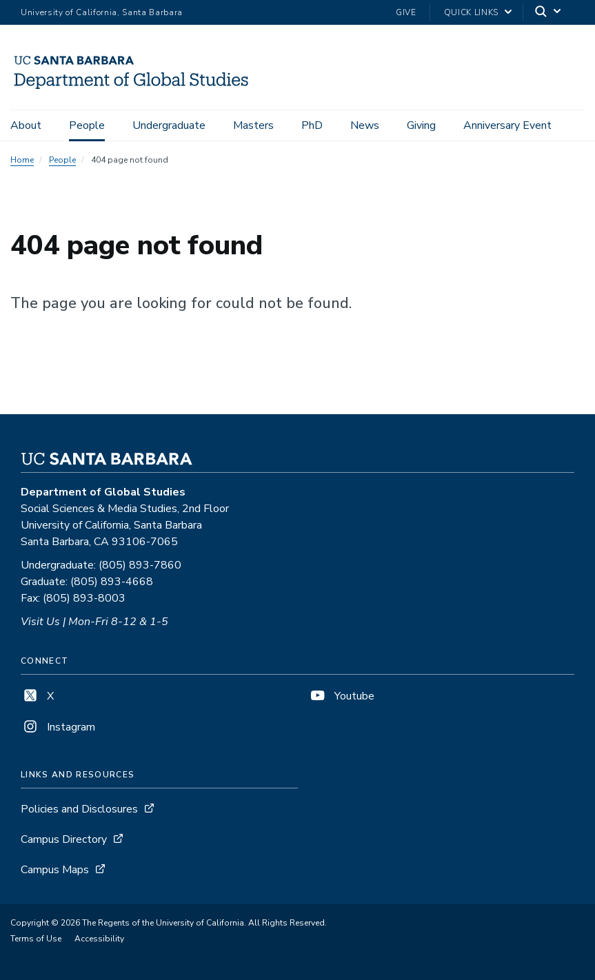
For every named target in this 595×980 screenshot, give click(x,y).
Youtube (341, 696)
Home (22, 159)
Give (406, 12)
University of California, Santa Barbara (102, 12)
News (364, 125)
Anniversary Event (507, 125)
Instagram (58, 727)
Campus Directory (64, 839)
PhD (312, 125)
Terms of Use (35, 938)
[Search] (548, 13)
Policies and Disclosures (79, 809)
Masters (253, 125)
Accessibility (99, 938)
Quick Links (471, 12)
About (25, 125)
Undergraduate (168, 125)
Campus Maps (55, 869)
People (87, 125)
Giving (421, 125)
